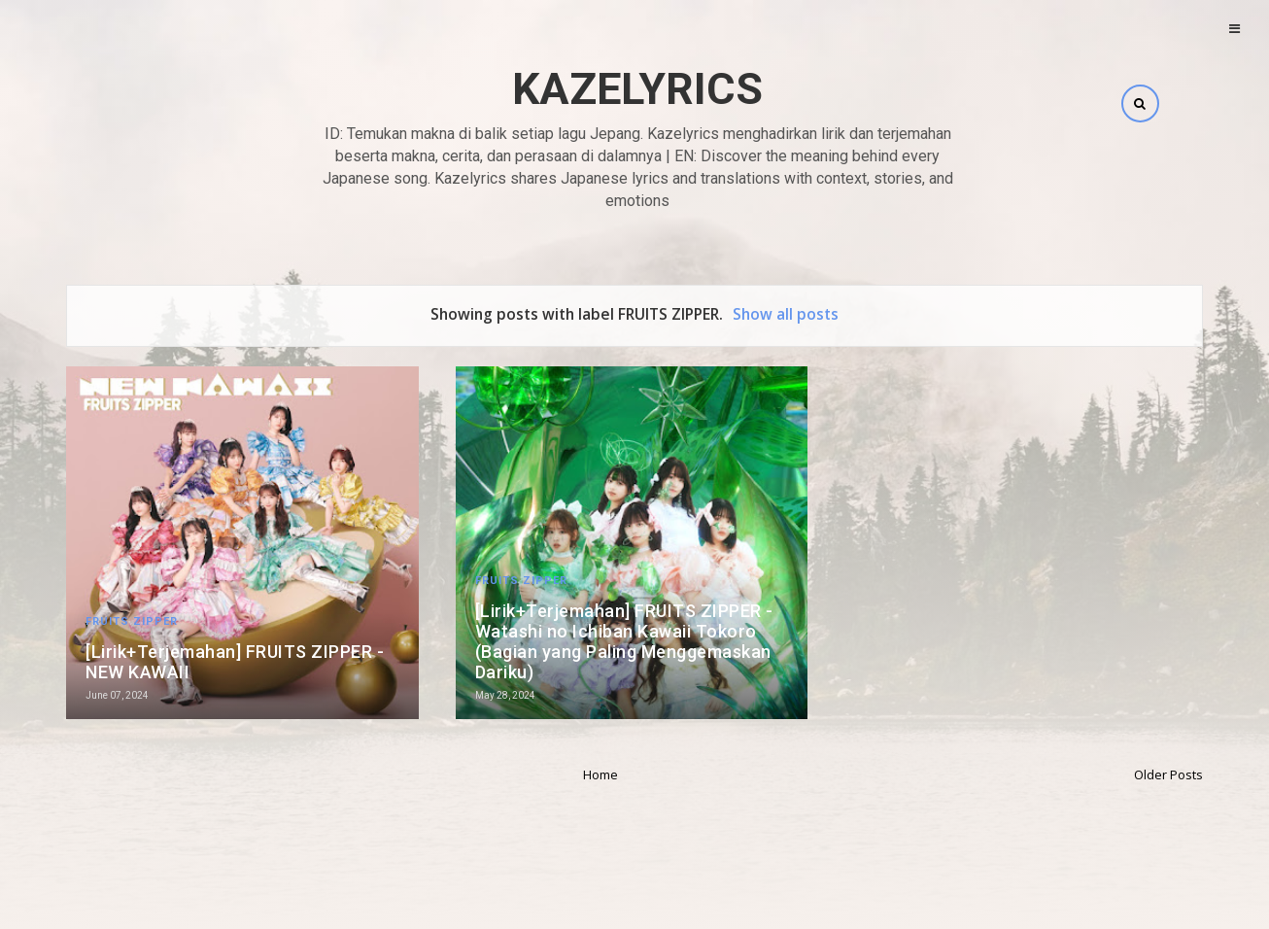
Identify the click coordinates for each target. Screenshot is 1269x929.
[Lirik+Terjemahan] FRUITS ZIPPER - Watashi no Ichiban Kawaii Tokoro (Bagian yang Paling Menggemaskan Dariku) (624, 641)
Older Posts (1168, 774)
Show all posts (786, 314)
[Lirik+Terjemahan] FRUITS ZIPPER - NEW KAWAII (235, 661)
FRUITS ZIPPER (132, 621)
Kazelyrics (637, 89)
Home (600, 774)
